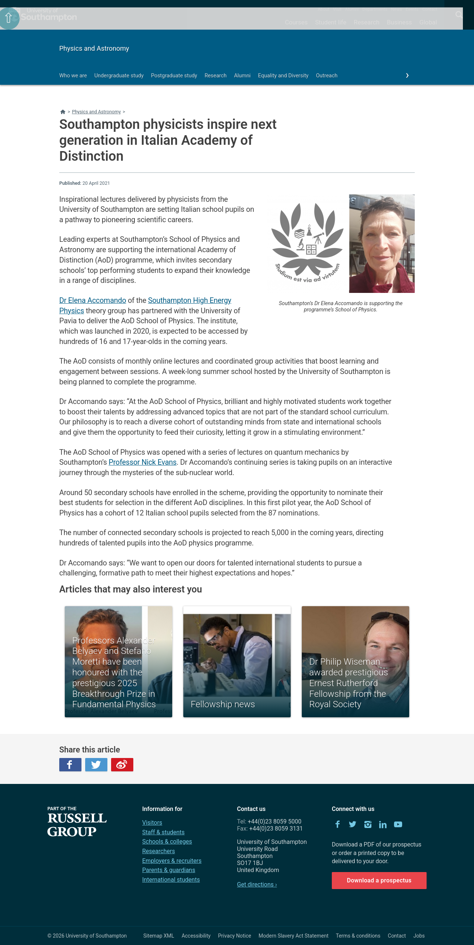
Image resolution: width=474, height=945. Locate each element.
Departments (375, 9)
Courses (296, 22)
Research (366, 22)
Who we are (73, 76)
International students (171, 879)
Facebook (70, 764)
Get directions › (257, 884)
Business (399, 22)
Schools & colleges (167, 841)
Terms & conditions (358, 936)
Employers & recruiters (171, 860)
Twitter (96, 764)
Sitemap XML (158, 936)
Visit (337, 9)
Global (428, 22)
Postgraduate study (174, 76)
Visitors (152, 822)
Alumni (351, 9)
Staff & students (163, 832)
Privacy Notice (234, 936)
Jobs (419, 936)
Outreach (326, 76)
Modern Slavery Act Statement (293, 936)
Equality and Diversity (283, 76)
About (323, 9)
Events (412, 9)
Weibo (122, 764)
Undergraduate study (119, 76)
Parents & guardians (168, 870)
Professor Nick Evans (142, 462)
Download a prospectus (379, 880)
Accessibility (195, 936)
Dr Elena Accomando (92, 300)
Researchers (158, 851)
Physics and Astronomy (94, 48)
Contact (429, 9)
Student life (330, 22)
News (396, 9)
